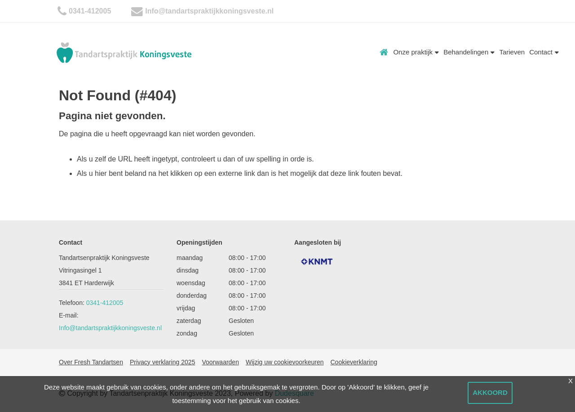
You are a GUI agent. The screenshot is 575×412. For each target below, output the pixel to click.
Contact (544, 52)
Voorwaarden (220, 362)
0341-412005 (90, 11)
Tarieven (512, 52)
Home (384, 52)
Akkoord (490, 392)
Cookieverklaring (353, 362)
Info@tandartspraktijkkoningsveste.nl (209, 11)
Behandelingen (469, 52)
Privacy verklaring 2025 (162, 362)
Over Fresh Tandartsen (91, 362)
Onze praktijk (416, 52)
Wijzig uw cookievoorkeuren (285, 362)
